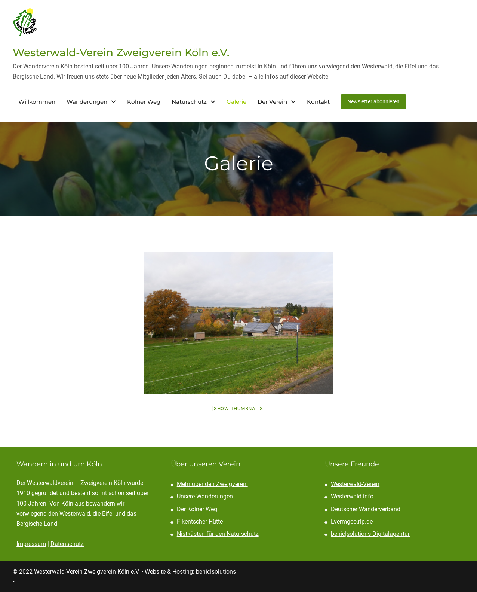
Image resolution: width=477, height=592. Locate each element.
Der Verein (272, 101)
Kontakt (318, 101)
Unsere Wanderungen (205, 496)
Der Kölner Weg (197, 508)
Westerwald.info (352, 496)
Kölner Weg (143, 101)
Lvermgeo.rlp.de (352, 521)
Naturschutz (189, 101)
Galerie (236, 101)
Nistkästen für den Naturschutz (218, 533)
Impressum (31, 543)
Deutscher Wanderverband (365, 508)
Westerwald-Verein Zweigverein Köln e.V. (121, 52)
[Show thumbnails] (238, 408)
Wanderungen (87, 101)
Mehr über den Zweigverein (212, 483)
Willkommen (36, 101)
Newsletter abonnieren (373, 101)
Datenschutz (67, 543)
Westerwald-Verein (355, 483)
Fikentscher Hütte (200, 521)
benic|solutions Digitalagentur (370, 533)
